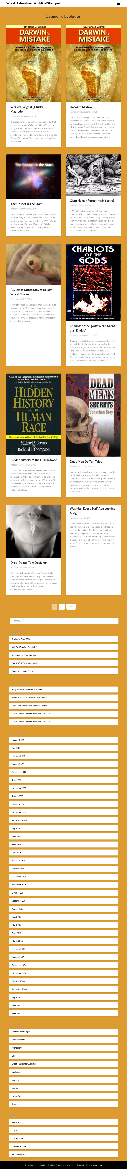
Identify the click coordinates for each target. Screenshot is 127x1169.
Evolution (16, 1072)
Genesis (15, 1080)
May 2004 (16, 1013)
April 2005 (16, 933)
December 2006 (19, 804)
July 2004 (16, 997)
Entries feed (17, 1138)
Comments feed (19, 1146)
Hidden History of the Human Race (33, 460)
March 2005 (17, 941)
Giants (15, 1088)
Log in (14, 1130)
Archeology (17, 1048)
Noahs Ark (16, 1096)
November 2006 (19, 812)
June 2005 (16, 917)
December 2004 (19, 965)
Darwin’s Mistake (81, 107)
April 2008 (16, 780)
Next (71, 607)
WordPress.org (19, 1154)
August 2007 (18, 796)
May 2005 (16, 925)
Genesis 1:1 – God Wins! (23, 671)
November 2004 (19, 973)
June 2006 (16, 836)
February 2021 (18, 756)
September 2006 (19, 820)
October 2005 (18, 893)
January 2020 (18, 764)
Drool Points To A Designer (28, 562)
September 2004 (19, 989)
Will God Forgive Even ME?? (24, 647)
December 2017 (19, 772)
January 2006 (18, 868)
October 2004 (18, 981)
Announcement (18, 1039)
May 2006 (16, 844)
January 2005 (18, 957)
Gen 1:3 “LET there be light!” (24, 663)
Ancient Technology (21, 1031)
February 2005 (18, 949)
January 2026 (18, 740)
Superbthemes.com (94, 1165)
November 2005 (19, 884)
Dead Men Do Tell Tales (86, 461)
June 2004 (16, 1005)
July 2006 (16, 828)
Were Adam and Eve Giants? (31, 689)
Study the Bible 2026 (21, 639)
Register (16, 1122)
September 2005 (19, 901)
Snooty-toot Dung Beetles (24, 655)
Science (15, 1104)
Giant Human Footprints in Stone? (92, 200)
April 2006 (16, 852)
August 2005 (18, 909)
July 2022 (16, 748)
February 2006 (18, 860)
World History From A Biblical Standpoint (34, 3)
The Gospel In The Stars (26, 204)
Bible (14, 1056)
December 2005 (19, 876)
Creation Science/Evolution (24, 1064)
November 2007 (19, 788)
